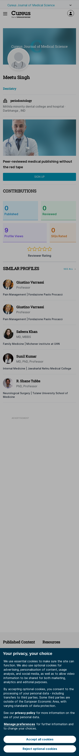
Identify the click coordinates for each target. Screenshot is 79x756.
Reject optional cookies (40, 749)
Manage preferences (19, 724)
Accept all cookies (39, 739)
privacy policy (25, 713)
